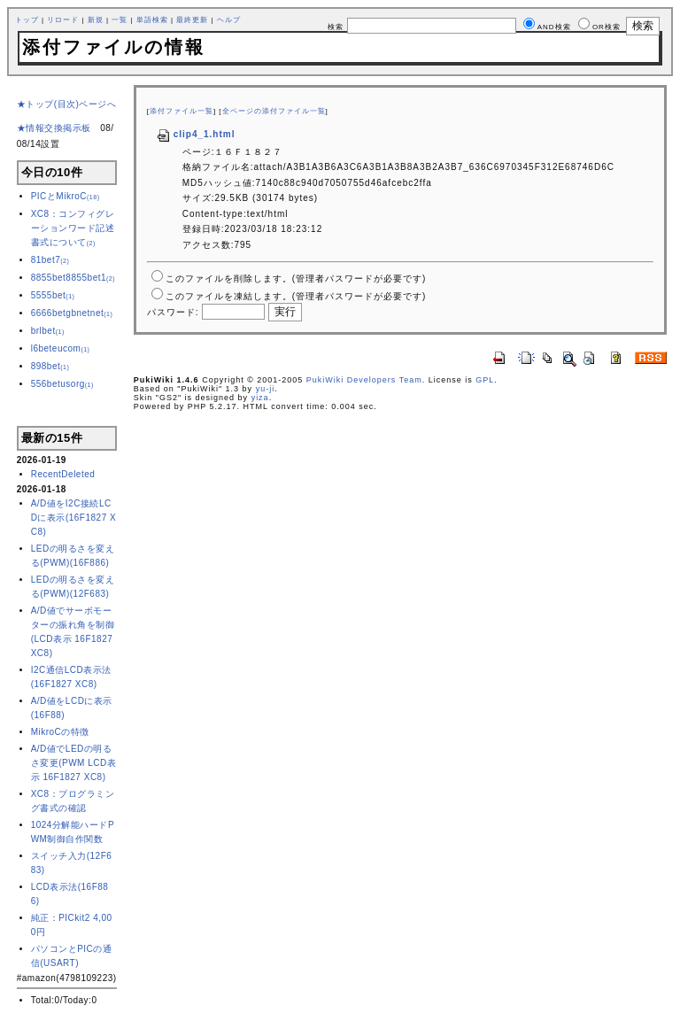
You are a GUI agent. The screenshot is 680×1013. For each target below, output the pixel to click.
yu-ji (265, 388)
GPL (484, 379)
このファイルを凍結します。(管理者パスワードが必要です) (296, 296)
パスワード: (173, 312)
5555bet (53, 295)
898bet (50, 366)
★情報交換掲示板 (54, 128)
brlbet (48, 331)
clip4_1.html (196, 134)
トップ (27, 20)
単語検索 (152, 20)
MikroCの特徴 (60, 732)
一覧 (120, 20)
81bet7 (50, 260)
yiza (260, 397)
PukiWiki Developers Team (364, 379)
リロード (63, 20)
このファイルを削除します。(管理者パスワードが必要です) (296, 278)
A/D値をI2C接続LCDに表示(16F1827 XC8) (73, 518)
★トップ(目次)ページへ (67, 104)
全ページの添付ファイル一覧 (274, 111)
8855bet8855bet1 (73, 277)
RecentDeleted (63, 474)
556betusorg (62, 384)
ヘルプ (229, 20)
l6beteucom (60, 348)
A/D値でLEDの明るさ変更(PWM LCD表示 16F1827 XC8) (74, 763)
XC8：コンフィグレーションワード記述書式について (73, 228)
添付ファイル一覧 (181, 111)
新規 (96, 20)
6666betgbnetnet (72, 313)
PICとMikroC (65, 196)
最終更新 (192, 20)
